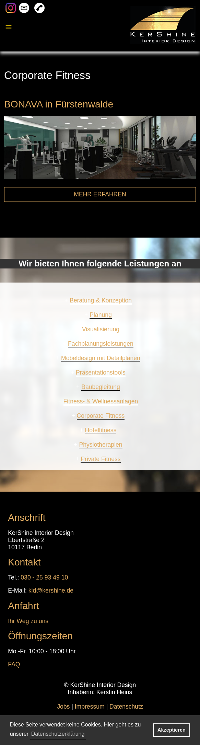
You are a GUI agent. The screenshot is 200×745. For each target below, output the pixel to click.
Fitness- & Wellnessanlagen (100, 401)
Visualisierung (100, 329)
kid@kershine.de (50, 590)
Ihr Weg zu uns (28, 621)
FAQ (14, 664)
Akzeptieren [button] (171, 730)
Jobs (63, 706)
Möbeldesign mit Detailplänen (100, 358)
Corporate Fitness (101, 415)
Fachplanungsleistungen (100, 343)
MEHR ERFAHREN (100, 194)
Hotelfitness (101, 430)
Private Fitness (100, 459)
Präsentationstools (101, 372)
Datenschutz (126, 706)
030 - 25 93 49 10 (44, 577)
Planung (101, 314)
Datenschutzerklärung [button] (58, 734)
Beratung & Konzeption (101, 300)
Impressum (90, 706)
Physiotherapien (100, 444)
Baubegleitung (100, 386)
